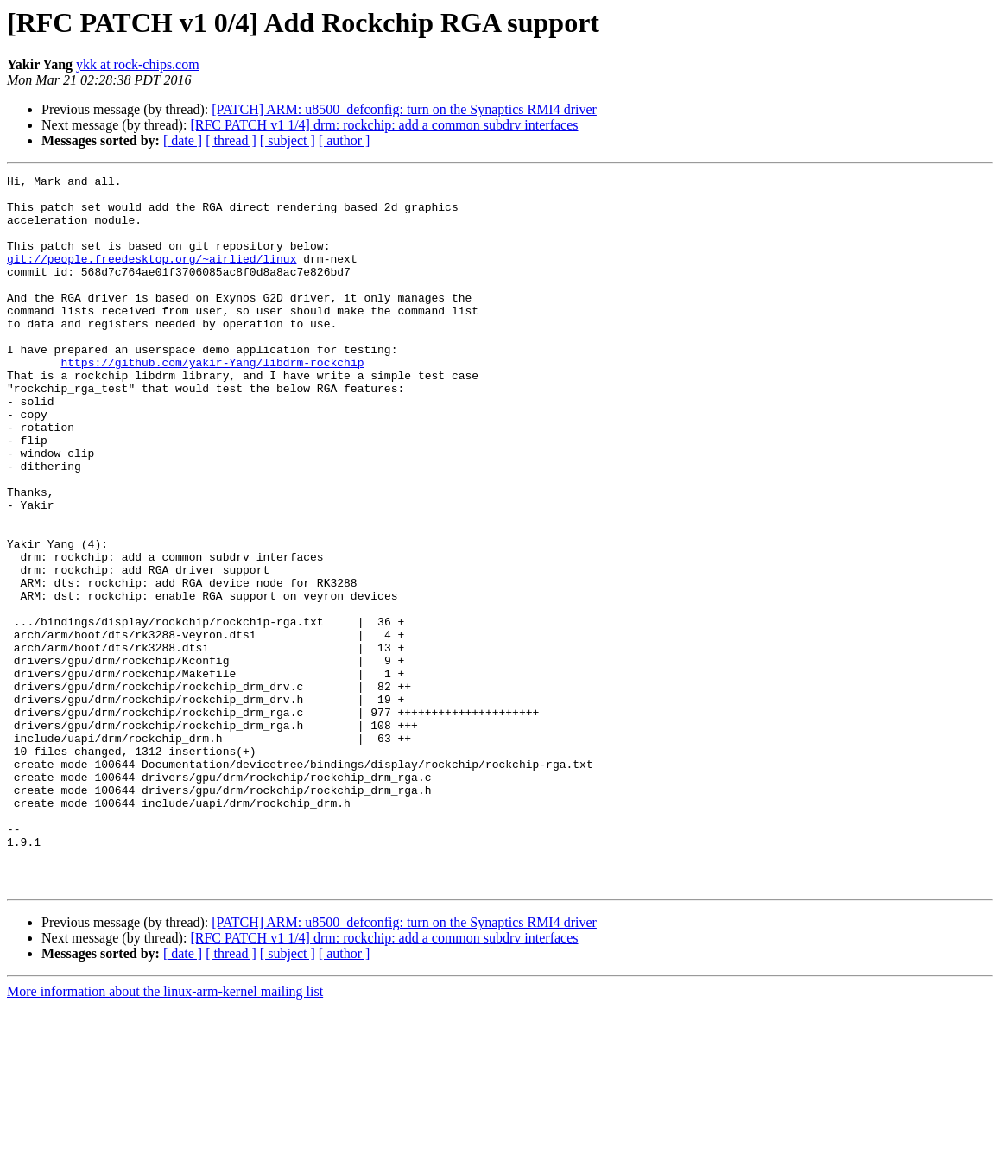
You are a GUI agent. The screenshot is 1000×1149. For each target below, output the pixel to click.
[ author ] (344, 140)
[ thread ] (231, 140)
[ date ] (182, 140)
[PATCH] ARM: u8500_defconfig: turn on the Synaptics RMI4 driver (404, 109)
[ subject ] (287, 140)
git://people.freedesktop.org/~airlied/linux (151, 276)
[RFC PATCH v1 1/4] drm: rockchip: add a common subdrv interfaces (384, 124)
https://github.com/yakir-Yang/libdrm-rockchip (212, 401)
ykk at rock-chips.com (137, 64)
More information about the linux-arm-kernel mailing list (165, 1134)
